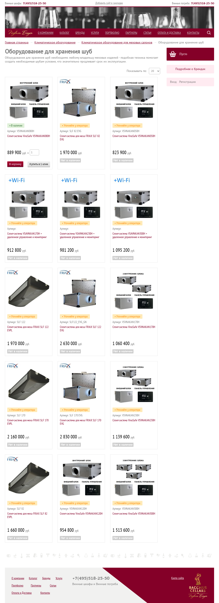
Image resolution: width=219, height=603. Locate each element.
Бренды (80, 32)
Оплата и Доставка (169, 32)
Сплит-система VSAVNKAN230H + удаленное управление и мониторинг (79, 235)
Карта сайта (177, 578)
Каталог (64, 32)
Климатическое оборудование (54, 42)
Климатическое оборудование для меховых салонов (116, 42)
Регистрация (187, 81)
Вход (173, 81)
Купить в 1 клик (39, 164)
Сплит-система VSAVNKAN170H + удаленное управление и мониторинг (27, 235)
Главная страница (16, 42)
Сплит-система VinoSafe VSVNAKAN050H (133, 136)
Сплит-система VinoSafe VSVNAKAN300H (133, 513)
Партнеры (131, 32)
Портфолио (112, 32)
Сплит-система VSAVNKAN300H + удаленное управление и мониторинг (132, 235)
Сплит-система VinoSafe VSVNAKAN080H (28, 136)
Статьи (147, 32)
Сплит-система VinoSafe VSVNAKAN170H (133, 327)
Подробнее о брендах (190, 69)
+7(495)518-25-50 (91, 578)
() (34, 3)
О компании (45, 32)
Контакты (193, 32)
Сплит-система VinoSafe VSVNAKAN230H (133, 420)
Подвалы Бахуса (20, 33)
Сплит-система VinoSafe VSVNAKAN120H (81, 513)
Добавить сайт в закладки (109, 3)
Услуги (95, 32)
